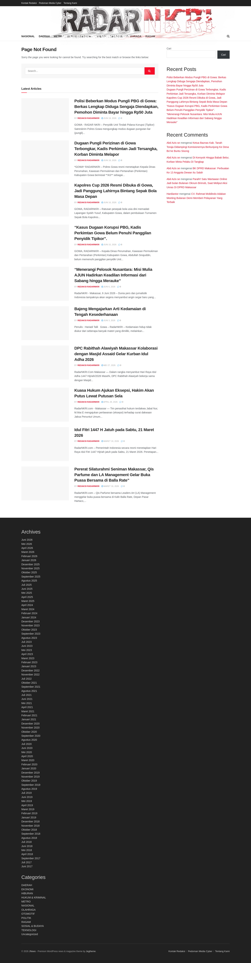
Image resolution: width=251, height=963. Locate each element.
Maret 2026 (27, 552)
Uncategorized (29, 934)
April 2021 (27, 707)
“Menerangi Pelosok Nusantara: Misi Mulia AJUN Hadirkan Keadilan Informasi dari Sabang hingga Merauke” (113, 275)
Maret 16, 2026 (110, 486)
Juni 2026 (27, 539)
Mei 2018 (26, 850)
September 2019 (30, 784)
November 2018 (30, 825)
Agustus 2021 (29, 690)
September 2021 (30, 686)
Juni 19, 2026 (108, 118)
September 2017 (30, 858)
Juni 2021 (27, 698)
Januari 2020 (28, 768)
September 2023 (30, 633)
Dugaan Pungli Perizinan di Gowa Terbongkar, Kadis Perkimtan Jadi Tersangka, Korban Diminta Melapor (115, 149)
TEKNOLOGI (28, 930)
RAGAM (26, 922)
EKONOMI (27, 889)
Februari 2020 (29, 764)
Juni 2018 (27, 846)
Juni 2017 (27, 866)
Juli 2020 (26, 744)
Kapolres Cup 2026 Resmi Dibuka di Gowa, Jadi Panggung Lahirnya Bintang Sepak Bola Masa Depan (115, 191)
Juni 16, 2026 (108, 202)
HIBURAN (27, 893)
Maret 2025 (27, 601)
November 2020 (30, 727)
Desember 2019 (30, 772)
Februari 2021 (29, 715)
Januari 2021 (28, 719)
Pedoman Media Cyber (50, 3)
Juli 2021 (26, 694)
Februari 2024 (29, 613)
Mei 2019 (26, 801)
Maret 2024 (27, 609)
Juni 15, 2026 (108, 244)
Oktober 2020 (29, 731)
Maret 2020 (27, 760)
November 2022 (30, 674)
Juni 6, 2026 (108, 287)
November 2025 (30, 568)
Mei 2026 (26, 543)
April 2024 (27, 605)
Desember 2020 (30, 723)
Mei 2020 (26, 752)
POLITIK (26, 918)
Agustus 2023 (29, 637)
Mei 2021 (26, 703)
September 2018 (30, 833)
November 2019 (30, 776)
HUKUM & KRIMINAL (33, 897)
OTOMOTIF (28, 913)
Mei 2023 (26, 650)
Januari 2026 (28, 560)
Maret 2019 (27, 809)
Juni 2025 (27, 588)
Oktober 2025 (29, 572)
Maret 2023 (27, 658)
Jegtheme (91, 951)
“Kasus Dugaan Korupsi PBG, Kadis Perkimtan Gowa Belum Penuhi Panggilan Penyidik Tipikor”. (112, 233)
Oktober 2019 (29, 780)
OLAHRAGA (28, 909)
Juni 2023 (27, 645)
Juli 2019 (26, 792)
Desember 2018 (30, 821)
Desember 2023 (30, 621)
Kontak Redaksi (29, 3)
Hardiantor (172, 193)
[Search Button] (149, 71)
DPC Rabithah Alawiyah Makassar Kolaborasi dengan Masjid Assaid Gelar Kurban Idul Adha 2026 (116, 354)
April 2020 (27, 756)
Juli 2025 (26, 584)
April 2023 (27, 654)
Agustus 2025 (29, 580)
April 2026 (27, 548)
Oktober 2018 (29, 829)
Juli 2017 (26, 862)
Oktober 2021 (29, 682)
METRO (26, 901)
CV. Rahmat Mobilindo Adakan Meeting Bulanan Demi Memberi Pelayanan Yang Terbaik (196, 198)
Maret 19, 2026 (110, 441)
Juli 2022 (26, 678)
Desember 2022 (30, 670)
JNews (32, 951)
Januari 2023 (28, 666)
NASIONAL (27, 905)
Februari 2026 (29, 556)
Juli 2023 (26, 641)
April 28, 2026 (109, 402)
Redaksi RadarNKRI (88, 118)
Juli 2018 (26, 841)
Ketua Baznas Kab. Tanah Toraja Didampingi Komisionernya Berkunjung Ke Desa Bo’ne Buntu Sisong (198, 146)
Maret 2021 (27, 711)
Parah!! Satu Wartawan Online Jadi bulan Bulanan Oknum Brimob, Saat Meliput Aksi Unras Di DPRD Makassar (197, 183)
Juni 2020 (27, 748)
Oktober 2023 (29, 629)
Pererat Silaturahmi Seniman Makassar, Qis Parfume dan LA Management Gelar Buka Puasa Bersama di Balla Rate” (114, 475)
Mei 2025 (26, 592)
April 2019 (27, 805)
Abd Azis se (173, 142)
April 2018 (27, 854)
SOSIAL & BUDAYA (32, 926)
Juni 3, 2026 (108, 320)
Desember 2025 (30, 564)
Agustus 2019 (29, 788)
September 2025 (30, 576)
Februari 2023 (29, 662)
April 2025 (27, 597)
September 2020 (30, 735)
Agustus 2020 (29, 739)
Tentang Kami (70, 3)
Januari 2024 (28, 617)
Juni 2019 (27, 797)
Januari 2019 (28, 817)
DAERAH (26, 885)
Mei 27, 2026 (108, 365)
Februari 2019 (29, 813)
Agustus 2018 (29, 837)
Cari (169, 48)
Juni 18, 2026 (108, 160)
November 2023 (30, 625)
